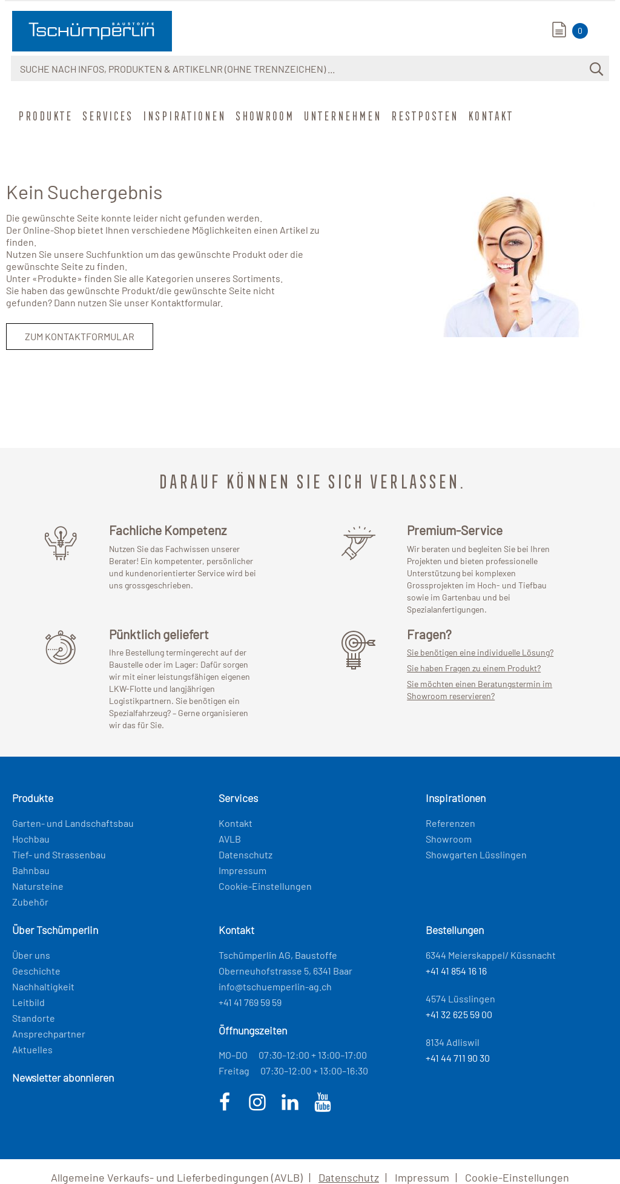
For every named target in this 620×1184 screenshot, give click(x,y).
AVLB (230, 838)
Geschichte (36, 970)
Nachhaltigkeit (43, 986)
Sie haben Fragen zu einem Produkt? (474, 668)
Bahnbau (31, 870)
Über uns (31, 955)
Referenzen (450, 823)
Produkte (44, 116)
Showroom (263, 116)
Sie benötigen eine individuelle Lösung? (480, 652)
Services (106, 116)
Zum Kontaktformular (79, 336)
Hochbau (31, 838)
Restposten (423, 116)
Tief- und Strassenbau (59, 854)
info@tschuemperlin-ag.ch (275, 986)
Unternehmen (341, 116)
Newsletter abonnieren (63, 1077)
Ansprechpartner (48, 1033)
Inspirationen (183, 116)
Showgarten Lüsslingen (476, 854)
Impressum (242, 870)
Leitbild (28, 1002)
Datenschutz (245, 854)
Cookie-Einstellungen (265, 886)
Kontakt (489, 116)
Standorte (33, 1018)
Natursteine (38, 886)
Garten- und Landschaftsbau (73, 823)
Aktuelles (32, 1049)
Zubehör (30, 901)
